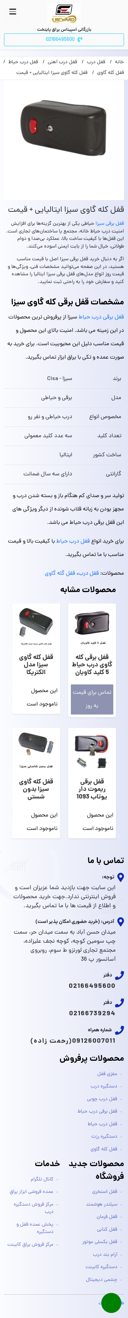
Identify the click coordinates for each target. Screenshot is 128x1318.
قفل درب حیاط (73, 541)
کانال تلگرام (42, 1180)
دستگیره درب (104, 1087)
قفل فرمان (107, 1217)
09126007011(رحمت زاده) (73, 1041)
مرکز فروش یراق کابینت (30, 1245)
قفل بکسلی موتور (99, 1242)
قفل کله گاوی (104, 1149)
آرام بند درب (105, 1255)
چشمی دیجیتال (101, 1280)
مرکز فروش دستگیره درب (33, 1208)
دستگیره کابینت (101, 1267)
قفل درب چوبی (102, 1099)
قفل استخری (104, 1192)
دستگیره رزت (104, 1137)
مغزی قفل (107, 1074)
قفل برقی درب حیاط (101, 317)
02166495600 (92, 986)
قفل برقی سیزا (110, 224)
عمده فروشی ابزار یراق (31, 1192)
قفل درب (88, 573)
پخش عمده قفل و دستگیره (34, 1228)
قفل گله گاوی (60, 573)
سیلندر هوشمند (101, 1205)
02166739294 (92, 1014)
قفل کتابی (107, 1230)
